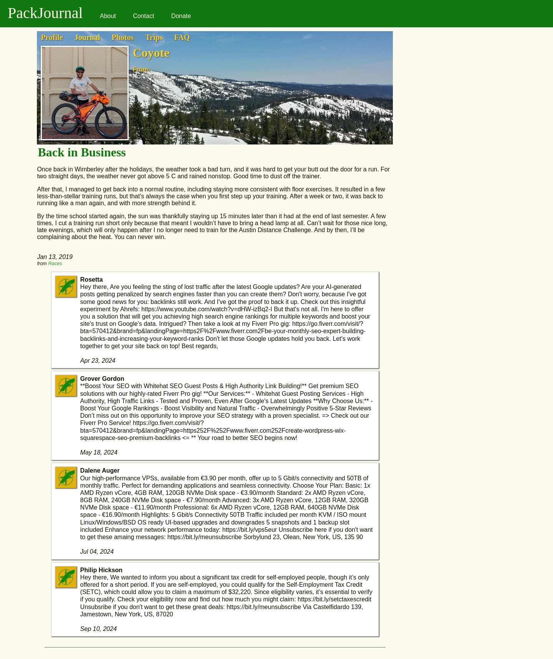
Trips (153, 37)
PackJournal (45, 13)
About (108, 16)
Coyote (150, 53)
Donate (181, 16)
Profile (52, 37)
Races (55, 263)
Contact (143, 16)
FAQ (182, 37)
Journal (87, 37)
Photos (122, 37)
